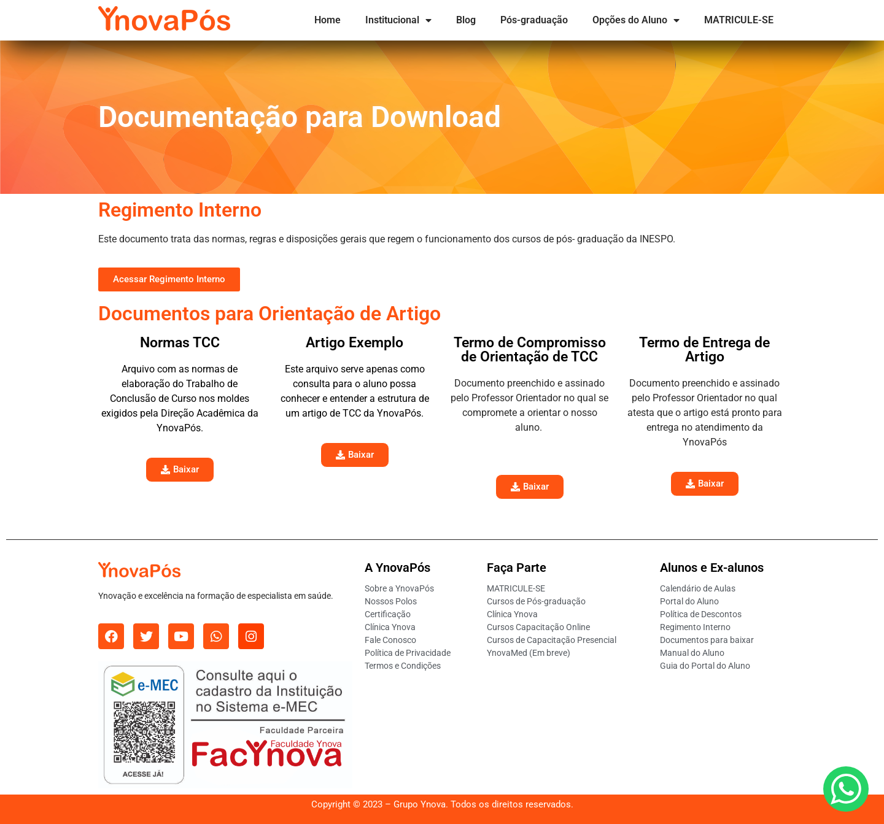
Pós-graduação (534, 20)
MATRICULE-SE (739, 20)
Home (327, 20)
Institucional (398, 20)
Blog (466, 20)
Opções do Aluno (636, 20)
